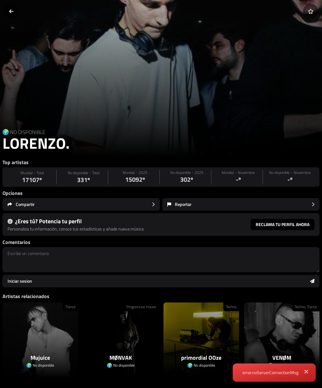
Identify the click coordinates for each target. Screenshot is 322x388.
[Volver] (11, 11)
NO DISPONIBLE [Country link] (27, 132)
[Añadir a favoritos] (310, 11)
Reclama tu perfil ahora (282, 224)
